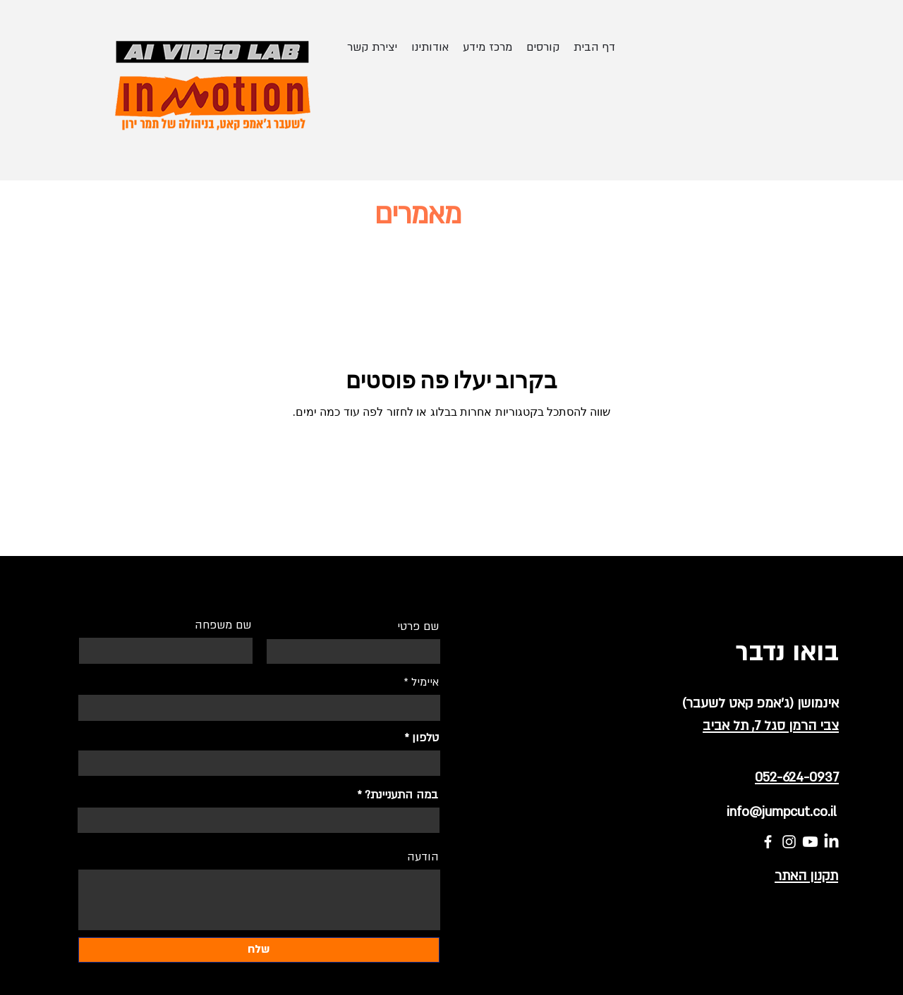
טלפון (425, 737)
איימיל (425, 682)
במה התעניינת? (401, 795)
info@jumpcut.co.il (782, 812)
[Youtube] (810, 842)
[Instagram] (789, 842)
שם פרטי (418, 626)
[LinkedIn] (831, 842)
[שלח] (259, 950)
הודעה (423, 857)
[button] (542, 47)
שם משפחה (223, 625)
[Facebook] (768, 842)
